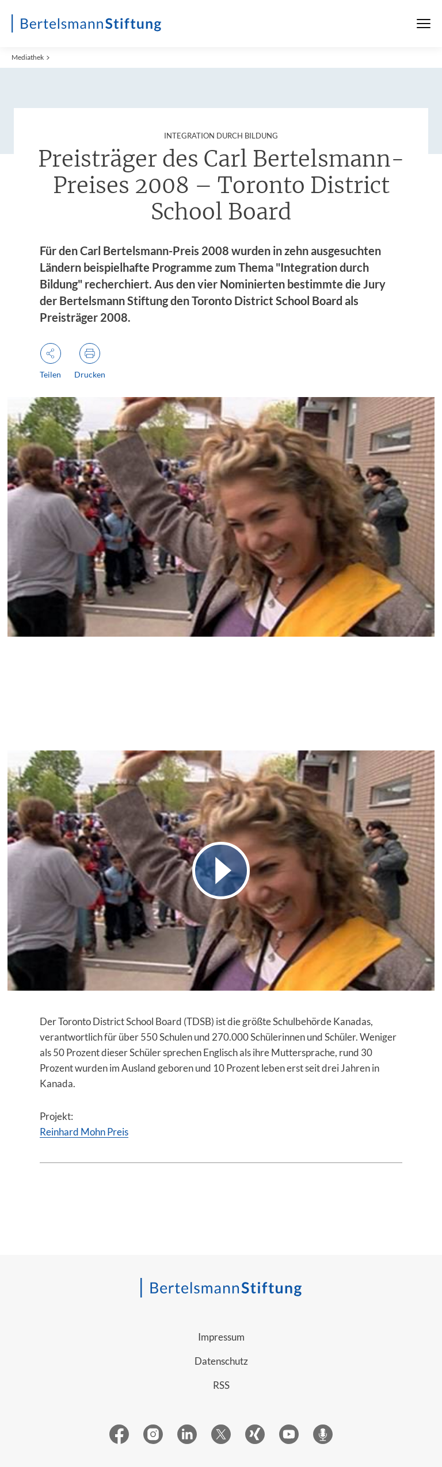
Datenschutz (221, 1361)
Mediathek (28, 57)
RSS (221, 1385)
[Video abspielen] (221, 870)
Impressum (221, 1337)
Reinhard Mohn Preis (84, 1132)
